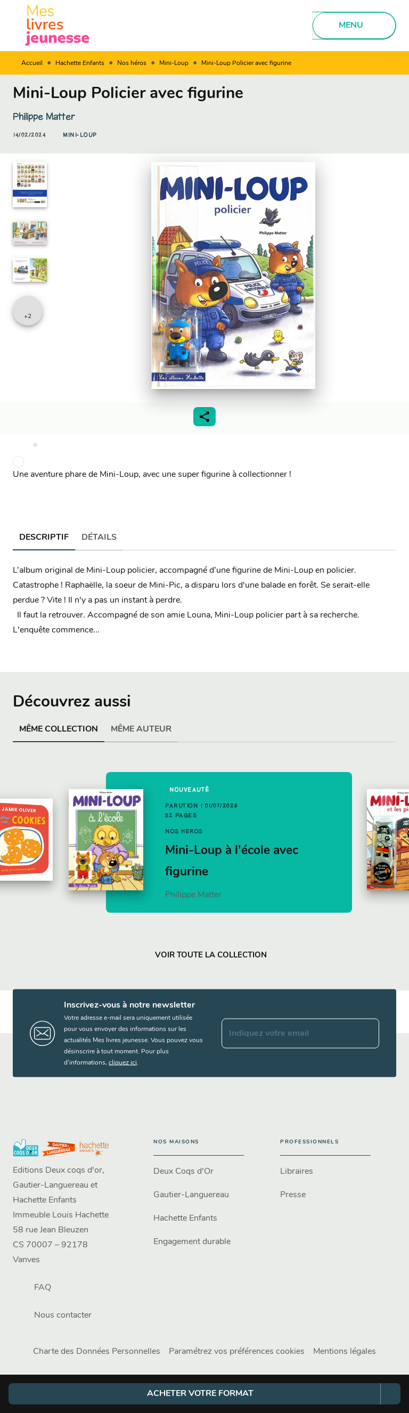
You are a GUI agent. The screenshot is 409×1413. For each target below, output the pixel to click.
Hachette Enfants (79, 63)
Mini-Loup (174, 63)
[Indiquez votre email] (287, 1033)
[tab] (44, 537)
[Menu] (354, 25)
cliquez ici (123, 1063)
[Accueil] (57, 25)
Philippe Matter (44, 116)
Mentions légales (344, 1351)
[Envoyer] (366, 1033)
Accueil (32, 63)
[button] (80, 135)
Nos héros (131, 63)
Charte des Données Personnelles (96, 1351)
